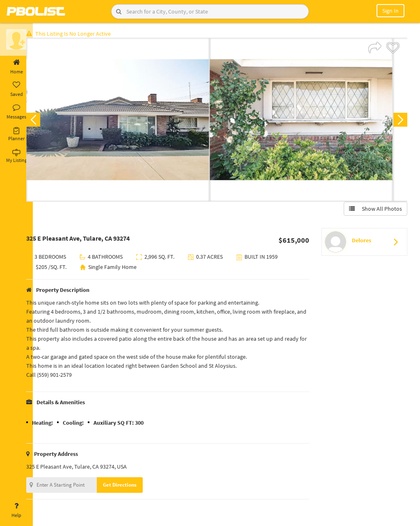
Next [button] (399, 121)
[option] (130, 121)
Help (16, 510)
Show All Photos (373, 210)
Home (16, 67)
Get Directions (132, 486)
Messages (16, 112)
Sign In (390, 10)
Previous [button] (46, 121)
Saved (16, 89)
